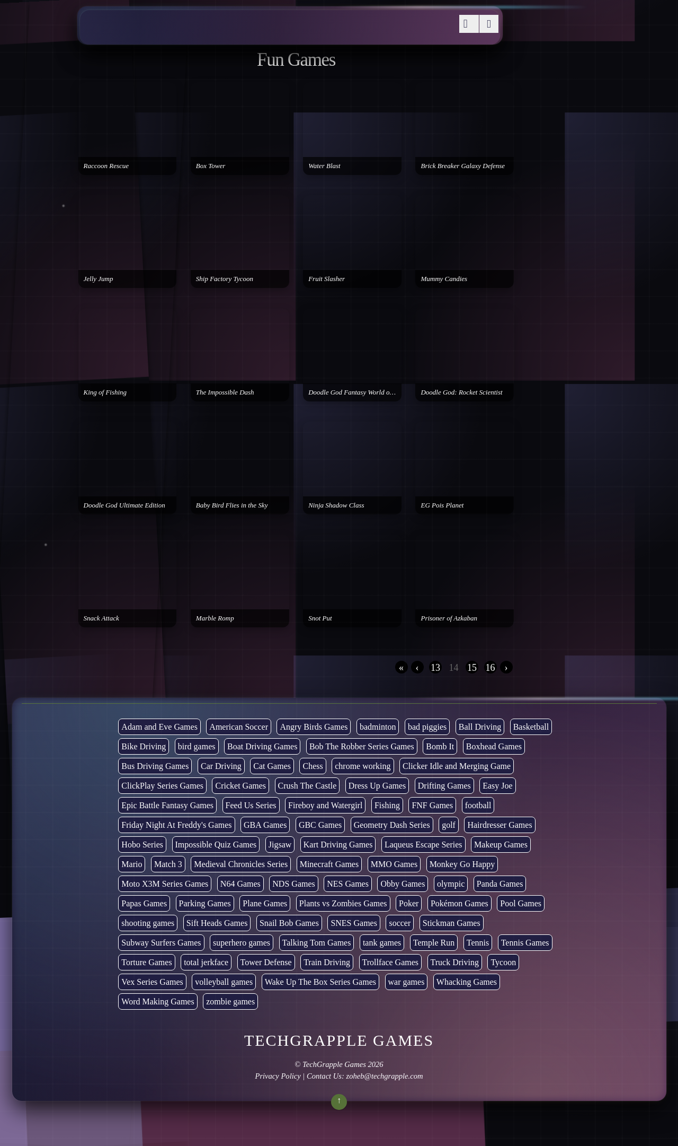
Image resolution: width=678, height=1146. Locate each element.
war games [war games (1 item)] (406, 981)
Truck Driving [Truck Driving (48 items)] (455, 962)
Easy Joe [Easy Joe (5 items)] (497, 785)
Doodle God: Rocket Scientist (461, 392)
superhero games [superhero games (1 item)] (241, 942)
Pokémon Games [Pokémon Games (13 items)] (459, 903)
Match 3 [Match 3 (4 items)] (168, 864)
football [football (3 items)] (478, 805)
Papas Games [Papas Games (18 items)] (144, 903)
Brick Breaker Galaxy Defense (463, 166)
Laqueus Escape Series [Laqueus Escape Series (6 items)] (423, 844)
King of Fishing (105, 392)
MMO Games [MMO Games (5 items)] (394, 864)
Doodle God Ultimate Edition (124, 505)
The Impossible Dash (225, 392)
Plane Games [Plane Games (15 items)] (265, 903)
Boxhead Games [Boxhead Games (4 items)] (494, 746)
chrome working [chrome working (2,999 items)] (362, 766)
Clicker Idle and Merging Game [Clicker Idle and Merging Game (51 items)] (457, 766)
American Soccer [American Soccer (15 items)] (238, 726)
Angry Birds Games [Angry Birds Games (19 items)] (313, 726)
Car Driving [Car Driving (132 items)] (221, 766)
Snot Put (320, 618)
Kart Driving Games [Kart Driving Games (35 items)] (338, 844)
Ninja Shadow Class (336, 505)
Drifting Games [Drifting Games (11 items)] (444, 785)
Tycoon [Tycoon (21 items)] (503, 962)
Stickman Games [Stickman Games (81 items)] (451, 923)
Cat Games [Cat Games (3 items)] (272, 766)
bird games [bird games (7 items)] (197, 746)
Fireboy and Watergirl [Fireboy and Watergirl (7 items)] (325, 805)
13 (435, 667)
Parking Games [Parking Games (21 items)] (205, 903)
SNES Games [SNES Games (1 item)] (354, 923)
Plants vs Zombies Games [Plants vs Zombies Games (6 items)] (343, 903)
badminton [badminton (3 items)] (378, 726)
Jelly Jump (98, 279)
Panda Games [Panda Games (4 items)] (500, 883)
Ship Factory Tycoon (224, 279)
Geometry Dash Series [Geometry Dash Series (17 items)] (392, 824)
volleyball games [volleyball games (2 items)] (224, 981)
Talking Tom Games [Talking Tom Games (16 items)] (316, 942)
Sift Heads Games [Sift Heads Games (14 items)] (217, 923)
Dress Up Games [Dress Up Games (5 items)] (377, 785)
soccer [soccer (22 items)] (400, 923)
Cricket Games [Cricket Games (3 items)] (240, 785)
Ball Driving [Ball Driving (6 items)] (480, 726)
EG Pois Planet (442, 505)
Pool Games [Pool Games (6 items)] (520, 903)
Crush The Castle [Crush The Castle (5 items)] (307, 785)
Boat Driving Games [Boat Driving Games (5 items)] (262, 746)
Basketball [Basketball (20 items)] (531, 726)
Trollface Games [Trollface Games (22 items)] (390, 962)
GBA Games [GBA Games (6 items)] (265, 824)
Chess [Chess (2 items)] (312, 766)
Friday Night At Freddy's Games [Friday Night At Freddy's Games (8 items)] (176, 824)
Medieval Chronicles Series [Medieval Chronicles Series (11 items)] (241, 864)
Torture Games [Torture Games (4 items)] (146, 962)
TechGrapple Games (334, 1064)
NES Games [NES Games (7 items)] (348, 883)
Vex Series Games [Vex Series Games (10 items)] (152, 981)
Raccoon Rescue (106, 166)
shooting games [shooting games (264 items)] (147, 923)
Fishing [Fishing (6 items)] (387, 805)
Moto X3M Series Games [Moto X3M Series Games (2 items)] (164, 883)
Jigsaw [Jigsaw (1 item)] (280, 844)
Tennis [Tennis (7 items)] (478, 942)
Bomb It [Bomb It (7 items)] (440, 746)
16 (490, 667)
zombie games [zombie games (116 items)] (230, 1001)
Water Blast (324, 166)
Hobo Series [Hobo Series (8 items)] (142, 844)
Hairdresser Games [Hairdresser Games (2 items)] (499, 824)
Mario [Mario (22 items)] (131, 864)
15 (472, 667)
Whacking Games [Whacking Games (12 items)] (466, 981)
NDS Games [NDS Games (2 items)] (293, 883)
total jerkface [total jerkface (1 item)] (206, 962)
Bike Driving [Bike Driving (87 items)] (143, 746)
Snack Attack (101, 618)
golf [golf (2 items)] (449, 824)
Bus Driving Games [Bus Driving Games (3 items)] (155, 766)
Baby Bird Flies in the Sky (232, 505)
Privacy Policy (277, 1076)
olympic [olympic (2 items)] (451, 883)
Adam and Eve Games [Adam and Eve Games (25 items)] (159, 726)
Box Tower (211, 166)
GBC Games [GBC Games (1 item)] (320, 824)
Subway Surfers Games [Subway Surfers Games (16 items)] (161, 942)
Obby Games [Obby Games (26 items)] (402, 883)
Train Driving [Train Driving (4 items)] (327, 962)
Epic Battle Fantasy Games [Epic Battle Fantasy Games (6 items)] (167, 805)
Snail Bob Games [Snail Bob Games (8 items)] (289, 923)
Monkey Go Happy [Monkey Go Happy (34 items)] (462, 864)
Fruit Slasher (326, 279)
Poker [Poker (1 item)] (408, 903)
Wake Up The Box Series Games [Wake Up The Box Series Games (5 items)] (320, 981)
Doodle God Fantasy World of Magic (355, 392)
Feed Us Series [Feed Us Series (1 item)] (251, 805)
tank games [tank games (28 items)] (382, 942)
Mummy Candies (444, 279)
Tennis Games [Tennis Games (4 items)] (525, 942)
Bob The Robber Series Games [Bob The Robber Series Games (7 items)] (361, 746)
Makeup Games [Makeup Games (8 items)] (501, 844)
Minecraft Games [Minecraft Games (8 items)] (329, 864)
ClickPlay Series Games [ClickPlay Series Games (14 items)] (162, 785)
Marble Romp (215, 618)
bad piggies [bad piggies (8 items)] (427, 726)
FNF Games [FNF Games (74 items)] (432, 805)
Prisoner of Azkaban (449, 618)
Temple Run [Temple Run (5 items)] (433, 942)
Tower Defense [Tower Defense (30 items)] (266, 962)
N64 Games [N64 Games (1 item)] (240, 883)
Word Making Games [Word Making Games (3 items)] (157, 1001)
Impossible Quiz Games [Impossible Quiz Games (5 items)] (216, 844)
